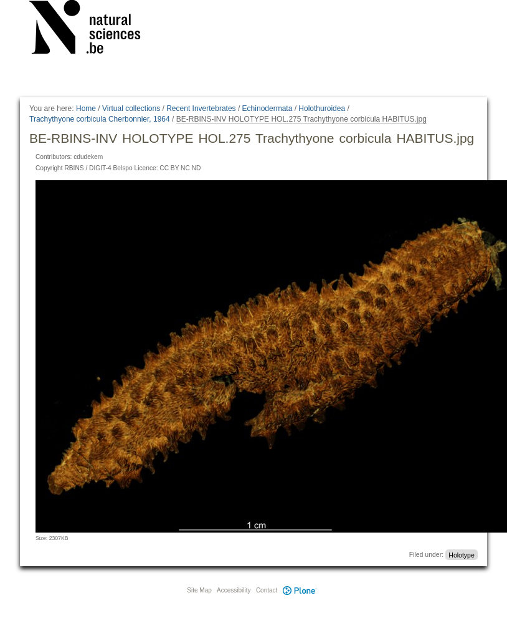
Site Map (199, 590)
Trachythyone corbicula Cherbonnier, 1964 (99, 119)
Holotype (461, 554)
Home (86, 108)
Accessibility (233, 590)
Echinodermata (267, 108)
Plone (299, 590)
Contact (266, 590)
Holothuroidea (321, 108)
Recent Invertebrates (200, 108)
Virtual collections (131, 108)
